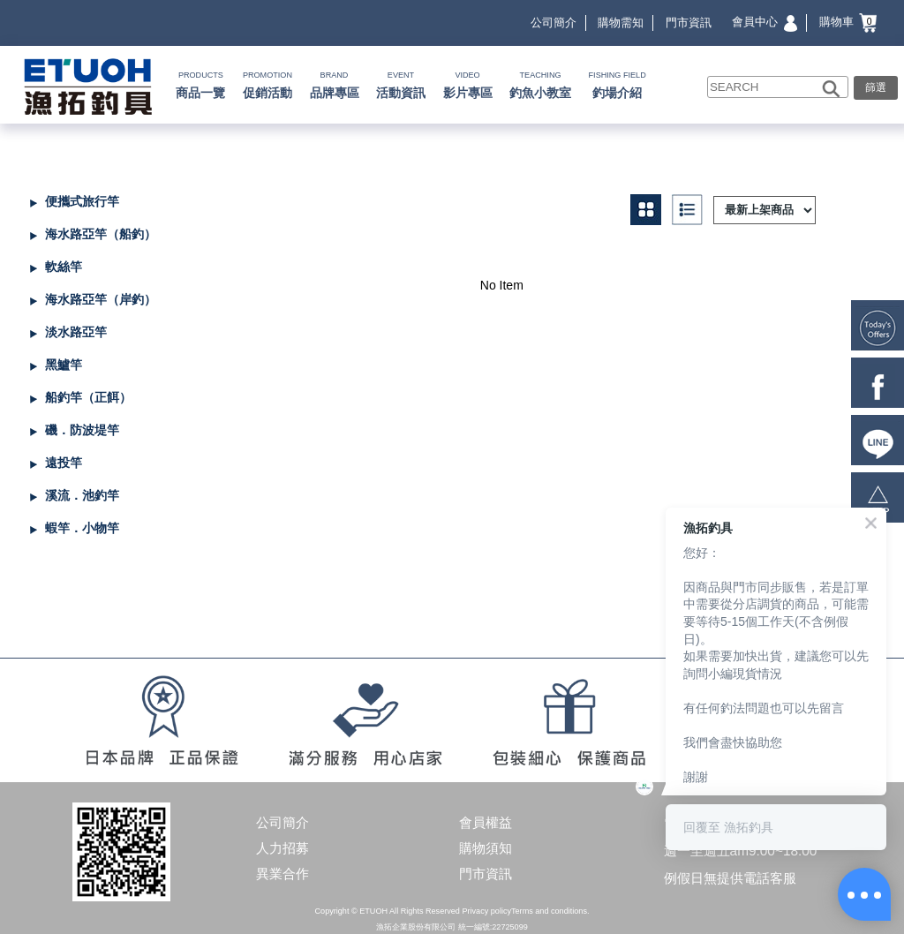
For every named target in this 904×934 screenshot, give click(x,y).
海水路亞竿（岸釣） (100, 299)
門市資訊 (689, 22)
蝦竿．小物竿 (82, 528)
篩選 (875, 87)
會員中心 (764, 21)
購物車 (848, 21)
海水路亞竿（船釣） (100, 234)
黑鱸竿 (63, 365)
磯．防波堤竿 (82, 430)
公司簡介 (553, 22)
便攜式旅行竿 (82, 201)
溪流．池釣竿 (82, 495)
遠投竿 (63, 463)
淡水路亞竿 (76, 332)
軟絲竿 (63, 267)
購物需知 (621, 22)
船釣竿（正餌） (88, 397)
